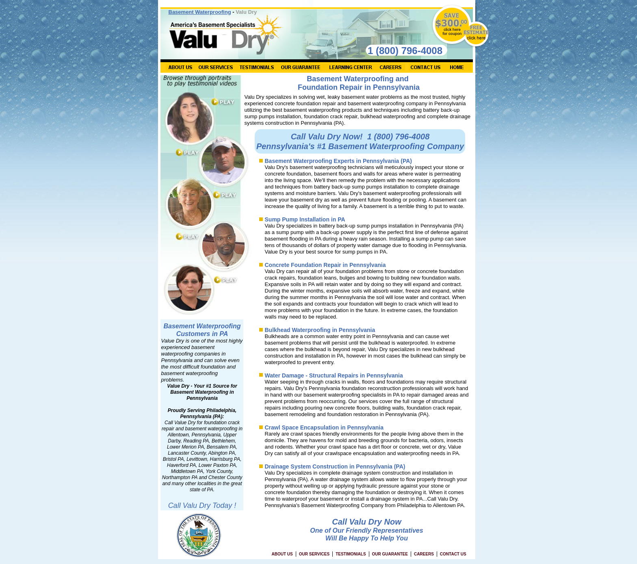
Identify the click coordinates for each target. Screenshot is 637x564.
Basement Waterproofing (200, 12)
